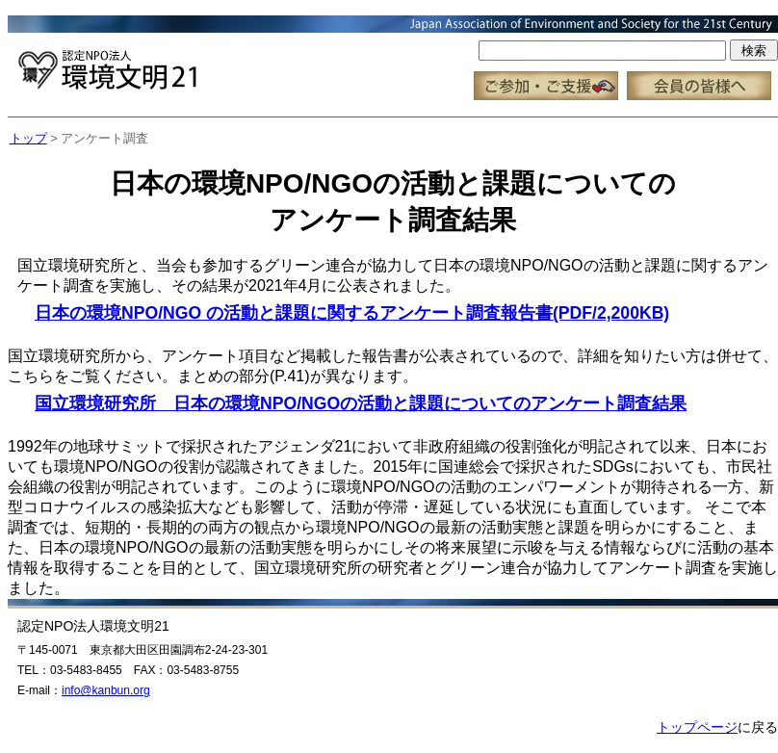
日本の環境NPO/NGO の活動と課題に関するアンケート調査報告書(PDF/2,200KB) (352, 313)
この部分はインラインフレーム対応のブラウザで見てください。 (393, 58)
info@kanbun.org (106, 690)
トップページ (697, 727)
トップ (28, 138)
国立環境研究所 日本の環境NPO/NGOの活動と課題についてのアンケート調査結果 (361, 403)
